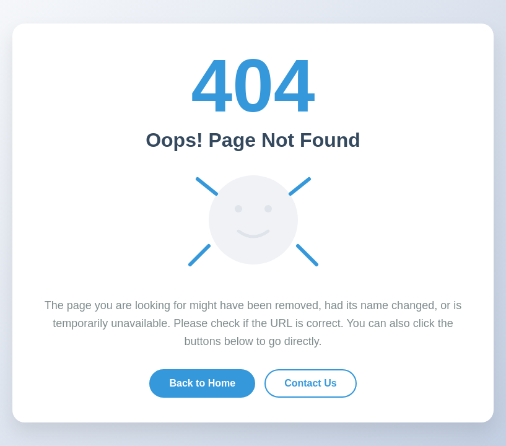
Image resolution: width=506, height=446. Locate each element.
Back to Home (202, 383)
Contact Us (310, 383)
